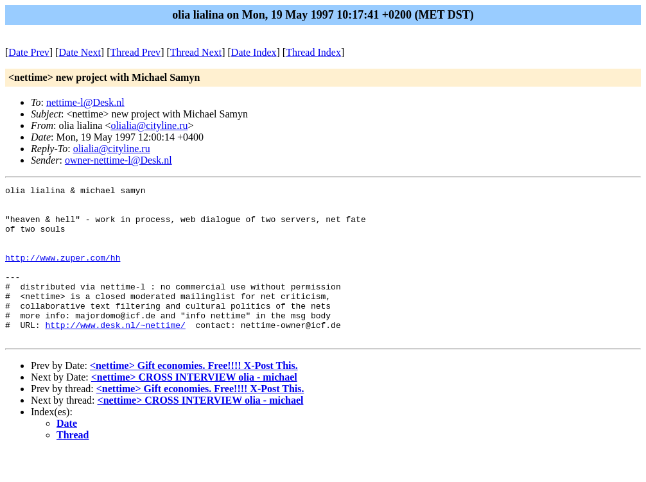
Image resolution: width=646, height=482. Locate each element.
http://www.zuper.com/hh (62, 273)
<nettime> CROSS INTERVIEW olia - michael (194, 407)
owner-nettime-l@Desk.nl (118, 160)
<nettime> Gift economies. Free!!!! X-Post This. (194, 396)
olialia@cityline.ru (149, 125)
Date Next (80, 52)
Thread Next (196, 52)
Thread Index (313, 52)
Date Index (254, 52)
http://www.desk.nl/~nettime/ (115, 353)
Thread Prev (135, 52)
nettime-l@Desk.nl (85, 102)
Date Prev (28, 52)
